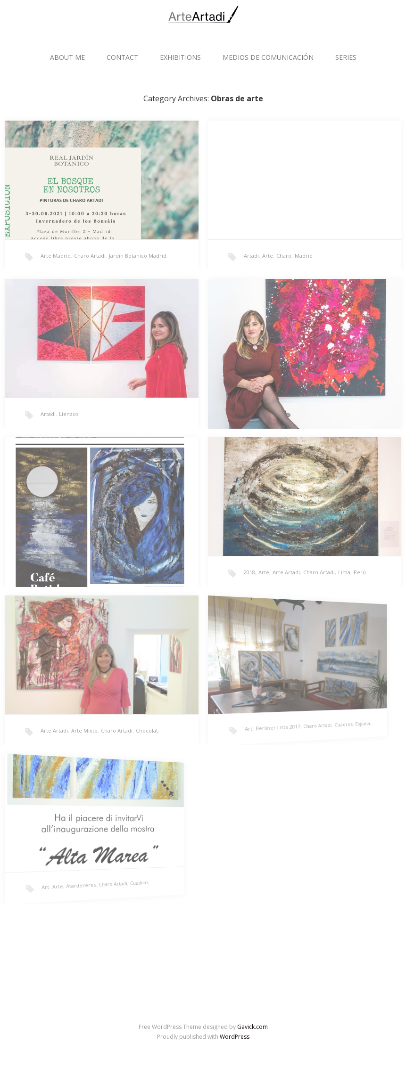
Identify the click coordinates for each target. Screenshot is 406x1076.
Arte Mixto (84, 730)
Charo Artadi (90, 255)
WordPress (234, 1037)
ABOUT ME (67, 57)
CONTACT (122, 57)
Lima (344, 572)
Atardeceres (56, 875)
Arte (267, 255)
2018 (249, 572)
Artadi (251, 255)
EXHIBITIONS (180, 57)
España (297, 706)
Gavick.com (252, 1027)
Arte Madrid (56, 255)
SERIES (345, 57)
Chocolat (147, 730)
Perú (360, 572)
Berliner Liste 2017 (255, 717)
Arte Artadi (286, 572)
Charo (283, 255)
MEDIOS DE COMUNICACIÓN (268, 57)
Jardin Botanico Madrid (137, 255)
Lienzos (68, 413)
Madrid (304, 255)
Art (237, 722)
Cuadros (289, 708)
